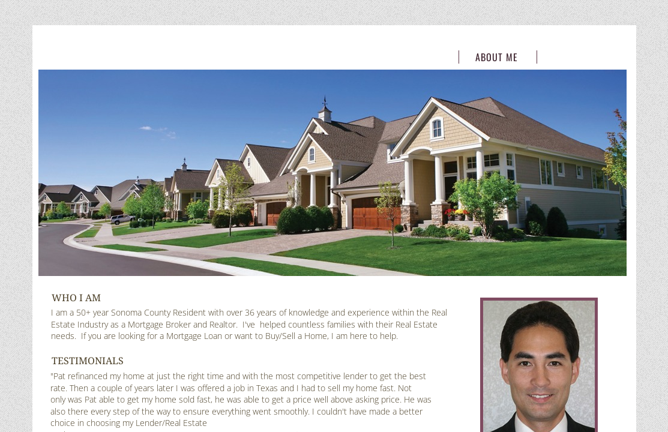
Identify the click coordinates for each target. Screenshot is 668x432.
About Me (496, 57)
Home (418, 57)
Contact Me (574, 57)
